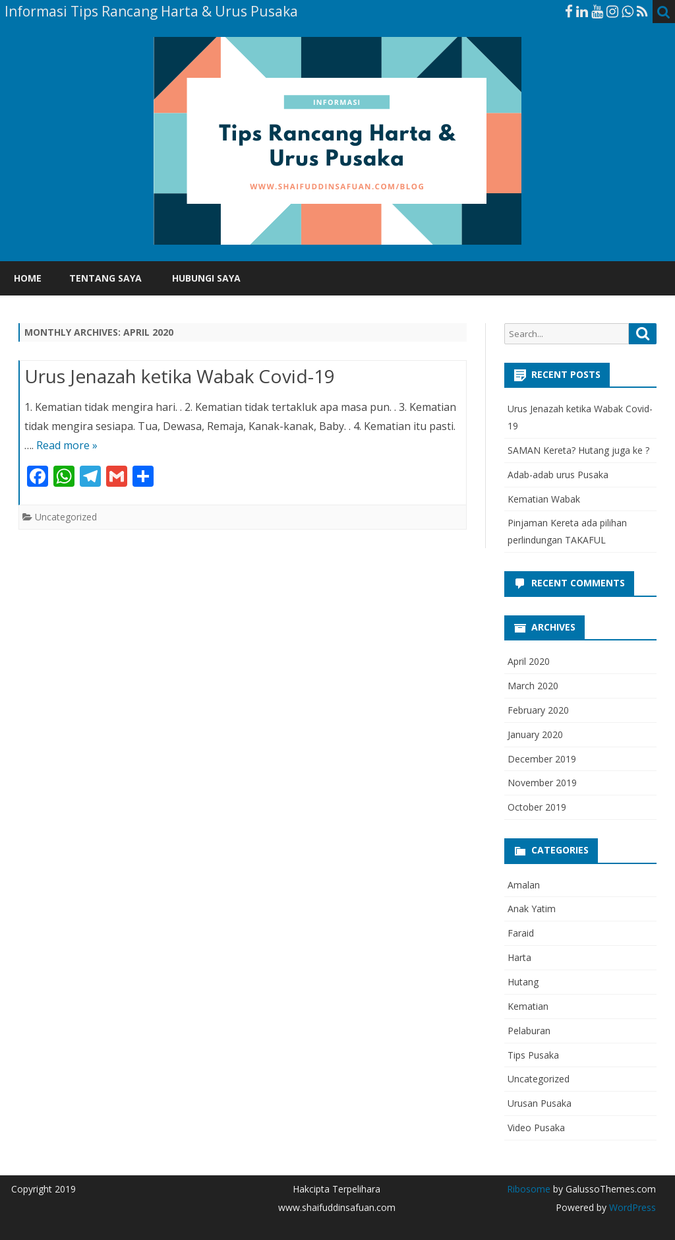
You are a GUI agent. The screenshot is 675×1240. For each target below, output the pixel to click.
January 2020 (535, 734)
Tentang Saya (105, 278)
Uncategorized (66, 517)
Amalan (524, 885)
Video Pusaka (536, 1127)
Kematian (528, 1006)
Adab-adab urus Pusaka (558, 474)
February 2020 (538, 710)
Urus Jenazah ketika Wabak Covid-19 (179, 375)
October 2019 (537, 807)
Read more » (67, 445)
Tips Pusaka (533, 1055)
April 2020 (529, 661)
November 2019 (542, 782)
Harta (519, 957)
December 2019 (542, 759)
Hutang (523, 982)
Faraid (521, 933)
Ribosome (528, 1189)
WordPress (631, 1207)
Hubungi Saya (206, 278)
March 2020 (533, 685)
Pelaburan (529, 1030)
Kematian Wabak (544, 499)
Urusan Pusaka (540, 1103)
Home (28, 278)
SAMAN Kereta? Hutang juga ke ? (578, 450)
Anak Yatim (532, 908)
